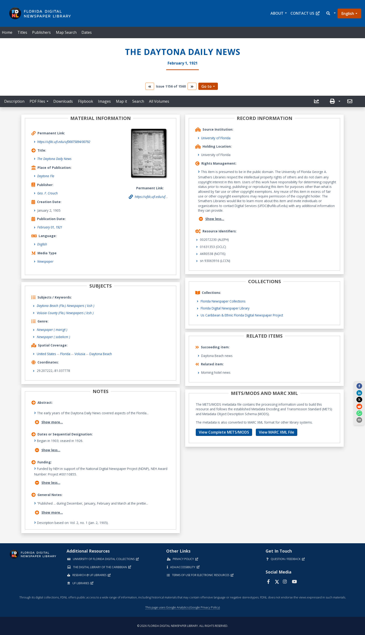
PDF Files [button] (37, 101)
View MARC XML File (276, 432)
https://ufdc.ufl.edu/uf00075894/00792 (63, 141)
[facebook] (359, 386)
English (347, 13)
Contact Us (305, 13)
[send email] (359, 420)
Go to (206, 86)
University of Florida (215, 138)
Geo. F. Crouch (47, 193)
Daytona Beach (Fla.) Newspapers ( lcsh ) (65, 305)
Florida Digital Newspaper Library (225, 308)
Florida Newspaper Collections (223, 301)
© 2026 (182, 626)
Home (7, 32)
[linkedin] (359, 393)
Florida (65, 354)
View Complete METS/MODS (224, 432)
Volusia (79, 354)
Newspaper (45, 261)
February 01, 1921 (49, 227)
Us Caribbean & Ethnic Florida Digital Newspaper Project (242, 315)
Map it (121, 101)
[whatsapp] (359, 413)
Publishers (41, 32)
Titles (22, 32)
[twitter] (359, 400)
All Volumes (159, 101)
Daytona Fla (45, 176)
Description (14, 101)
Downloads (63, 101)
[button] (331, 13)
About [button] (277, 13)
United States (46, 354)
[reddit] (359, 406)
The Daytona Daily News (54, 158)
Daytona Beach (100, 354)
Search (138, 101)
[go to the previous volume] (149, 86)
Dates (86, 32)
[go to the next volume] (192, 86)
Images (104, 101)
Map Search (66, 32)
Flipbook (85, 101)
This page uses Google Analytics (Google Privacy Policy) (182, 607)
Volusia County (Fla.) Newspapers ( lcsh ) (65, 313)
